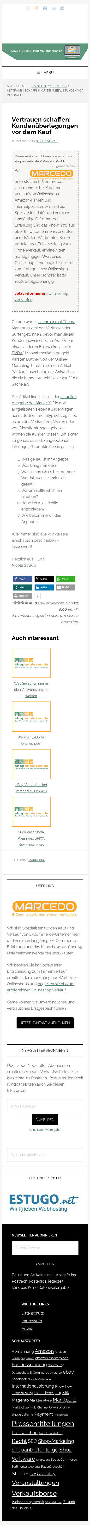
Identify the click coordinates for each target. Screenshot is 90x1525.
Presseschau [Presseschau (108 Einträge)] (25, 1432)
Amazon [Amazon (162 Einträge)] (44, 1351)
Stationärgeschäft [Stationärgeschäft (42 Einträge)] (52, 1466)
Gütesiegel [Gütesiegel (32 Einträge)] (44, 1379)
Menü (48, 73)
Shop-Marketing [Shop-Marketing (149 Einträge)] (56, 1441)
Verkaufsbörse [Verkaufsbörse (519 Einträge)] (34, 1493)
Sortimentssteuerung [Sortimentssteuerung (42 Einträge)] (26, 1466)
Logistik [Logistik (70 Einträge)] (62, 1392)
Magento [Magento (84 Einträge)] (20, 1400)
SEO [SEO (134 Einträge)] (32, 1441)
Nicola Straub (24, 565)
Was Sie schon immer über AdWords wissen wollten (31, 673)
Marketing (37, 860)
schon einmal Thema (56, 322)
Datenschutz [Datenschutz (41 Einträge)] (20, 1372)
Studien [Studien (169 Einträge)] (21, 1473)
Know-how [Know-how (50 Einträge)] (63, 1386)
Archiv (27, 1328)
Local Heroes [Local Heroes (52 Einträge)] (44, 1393)
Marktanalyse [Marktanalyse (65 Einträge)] (41, 1400)
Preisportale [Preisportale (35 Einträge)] (61, 1414)
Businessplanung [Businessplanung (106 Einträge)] (29, 1364)
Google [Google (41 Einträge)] (32, 1379)
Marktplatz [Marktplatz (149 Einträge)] (65, 1400)
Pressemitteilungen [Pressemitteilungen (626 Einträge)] (43, 1423)
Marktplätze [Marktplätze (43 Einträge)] (20, 1407)
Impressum (32, 1321)
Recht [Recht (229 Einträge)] (19, 1441)
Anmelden (45, 1120)
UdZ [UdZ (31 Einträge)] (33, 1474)
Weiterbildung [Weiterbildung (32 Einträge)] (53, 1502)
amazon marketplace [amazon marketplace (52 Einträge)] (52, 1358)
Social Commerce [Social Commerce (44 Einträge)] (64, 1459)
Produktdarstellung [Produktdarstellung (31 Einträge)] (51, 1433)
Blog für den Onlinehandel (45, 29)
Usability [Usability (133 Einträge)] (46, 1473)
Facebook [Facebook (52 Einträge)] (19, 1379)
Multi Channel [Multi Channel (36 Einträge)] (39, 1407)
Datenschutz (33, 1313)
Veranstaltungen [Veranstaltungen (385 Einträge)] (35, 1482)
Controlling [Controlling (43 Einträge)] (56, 1365)
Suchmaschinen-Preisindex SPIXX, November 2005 (31, 822)
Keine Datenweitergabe (44, 1129)
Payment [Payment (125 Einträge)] (43, 1414)
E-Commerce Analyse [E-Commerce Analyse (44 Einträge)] (46, 1372)
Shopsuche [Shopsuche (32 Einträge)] (43, 1459)
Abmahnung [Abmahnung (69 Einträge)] (23, 1351)
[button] (22, 579)
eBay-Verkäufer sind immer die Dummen (31, 771)
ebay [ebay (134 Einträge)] (68, 1372)
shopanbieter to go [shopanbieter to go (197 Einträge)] (35, 1449)
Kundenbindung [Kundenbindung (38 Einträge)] (22, 1393)
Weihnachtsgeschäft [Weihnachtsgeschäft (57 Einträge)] (28, 1502)
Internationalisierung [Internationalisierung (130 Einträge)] (33, 1386)
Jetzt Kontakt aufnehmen (45, 1023)
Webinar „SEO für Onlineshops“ (31, 723)
